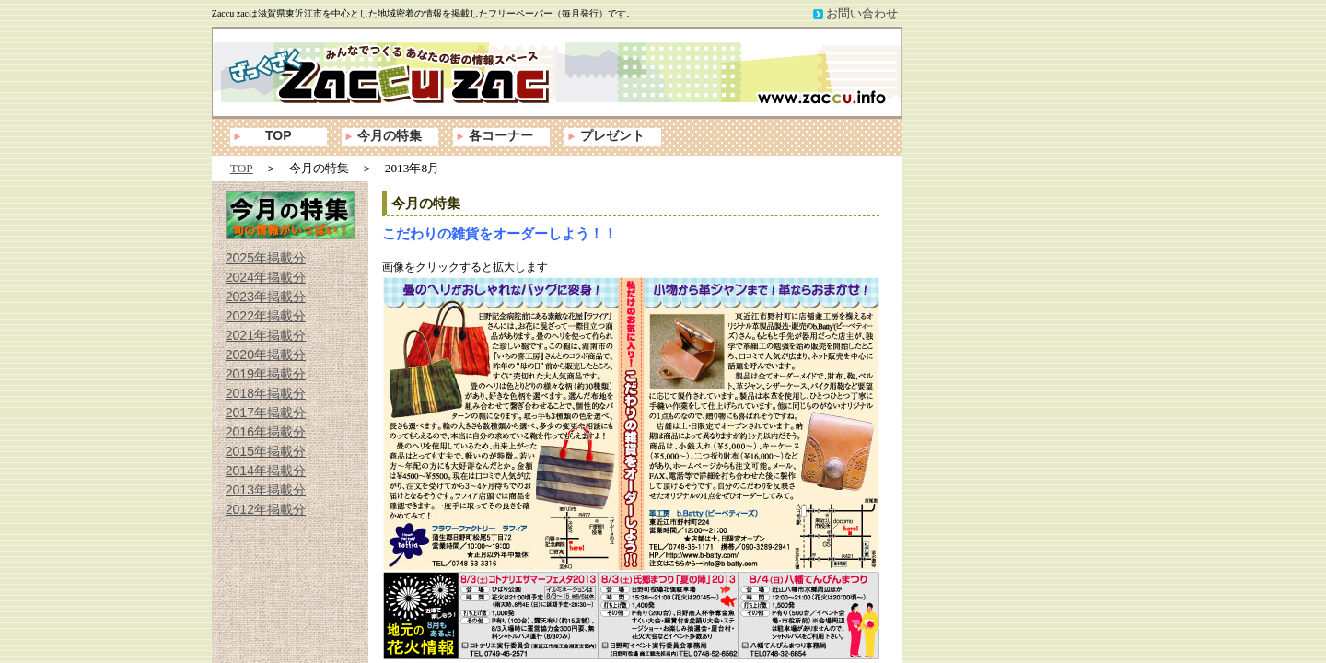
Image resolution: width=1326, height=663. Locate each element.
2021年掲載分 (266, 335)
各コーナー (501, 135)
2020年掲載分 (266, 354)
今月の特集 (389, 135)
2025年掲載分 (266, 257)
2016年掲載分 (266, 432)
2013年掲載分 (266, 490)
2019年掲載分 (266, 373)
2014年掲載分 (266, 470)
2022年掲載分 (266, 315)
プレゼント (612, 135)
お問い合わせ (862, 13)
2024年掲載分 (266, 277)
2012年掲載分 (266, 509)
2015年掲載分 (266, 451)
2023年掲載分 (266, 296)
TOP (278, 135)
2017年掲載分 (266, 412)
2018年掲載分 (266, 393)
